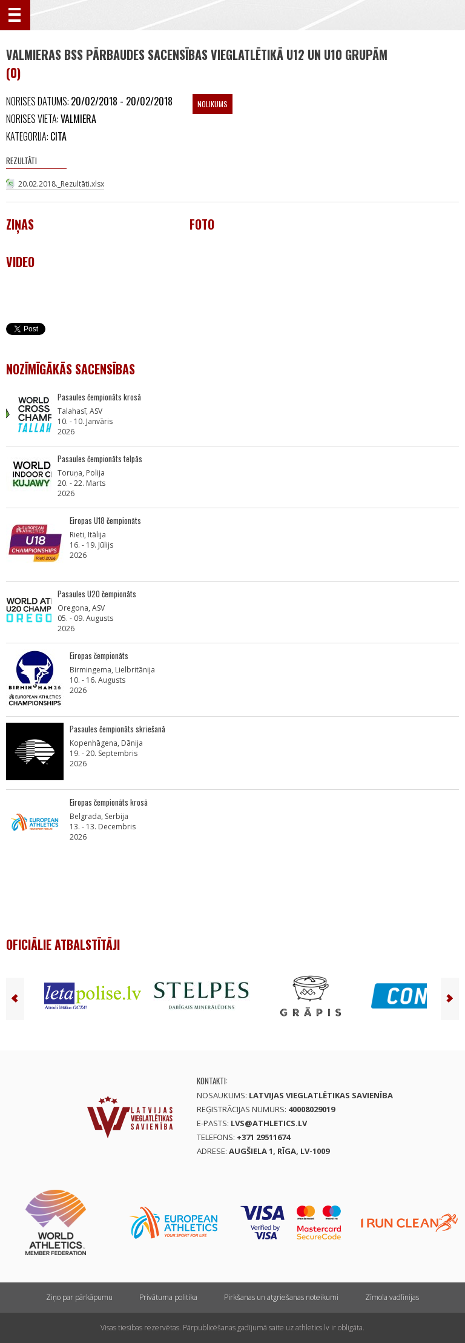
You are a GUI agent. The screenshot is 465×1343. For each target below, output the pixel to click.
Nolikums (212, 104)
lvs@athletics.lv (269, 1123)
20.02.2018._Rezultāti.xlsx (61, 184)
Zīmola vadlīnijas (392, 1297)
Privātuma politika (168, 1297)
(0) (13, 73)
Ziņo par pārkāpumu (79, 1297)
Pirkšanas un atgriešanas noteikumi (281, 1297)
